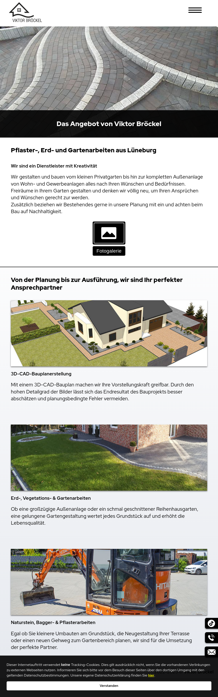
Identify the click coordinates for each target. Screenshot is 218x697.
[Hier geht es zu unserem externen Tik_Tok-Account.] (210, 625)
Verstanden (109, 686)
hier (151, 675)
